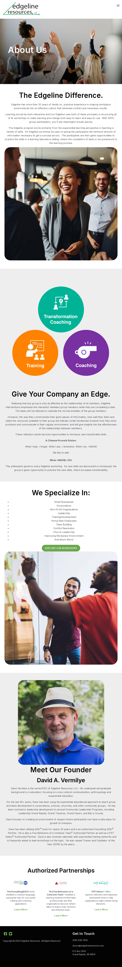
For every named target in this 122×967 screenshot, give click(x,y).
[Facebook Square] (5, 934)
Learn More (20, 909)
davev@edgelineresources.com (88, 945)
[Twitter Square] (10, 934)
